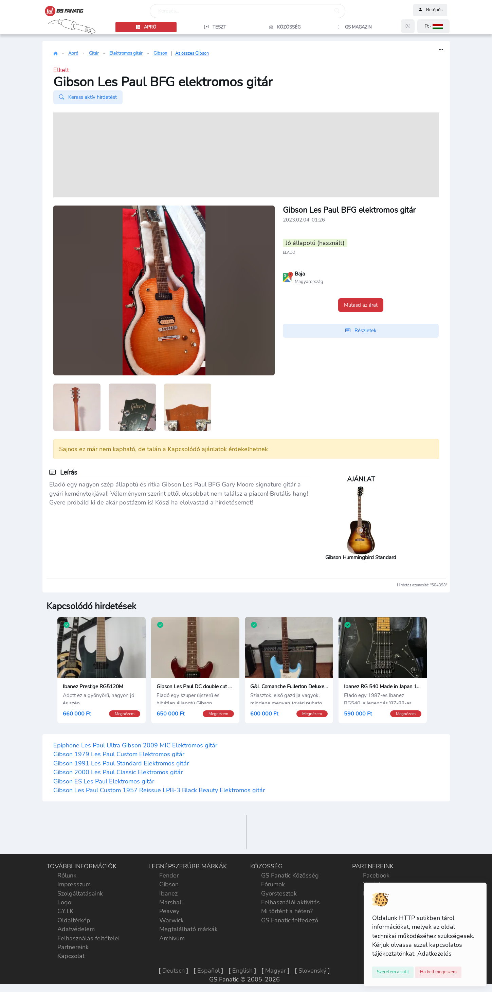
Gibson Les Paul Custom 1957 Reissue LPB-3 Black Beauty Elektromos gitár (159, 790)
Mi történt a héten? (287, 911)
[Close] (393, 972)
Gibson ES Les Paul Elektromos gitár (103, 781)
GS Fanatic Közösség (290, 875)
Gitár (94, 53)
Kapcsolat (71, 956)
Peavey (169, 911)
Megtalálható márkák (188, 929)
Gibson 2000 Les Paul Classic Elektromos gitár (118, 772)
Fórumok (273, 884)
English (242, 971)
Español (208, 971)
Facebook (376, 875)
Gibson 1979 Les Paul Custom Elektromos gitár (118, 754)
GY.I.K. (66, 911)
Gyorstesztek (279, 893)
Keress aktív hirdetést (88, 97)
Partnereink (73, 947)
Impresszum (74, 884)
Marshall (171, 902)
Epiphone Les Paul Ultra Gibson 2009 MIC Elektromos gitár (135, 745)
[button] (433, 26)
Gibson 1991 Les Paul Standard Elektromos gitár (121, 763)
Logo (64, 902)
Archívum (172, 938)
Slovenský (312, 971)
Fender (169, 875)
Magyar (275, 971)
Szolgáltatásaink (80, 893)
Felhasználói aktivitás (290, 902)
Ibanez (168, 893)
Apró (73, 53)
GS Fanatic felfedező (289, 920)
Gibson (160, 53)
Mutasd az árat (361, 305)
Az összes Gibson (192, 53)
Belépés (430, 10)
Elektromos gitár (126, 53)
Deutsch (173, 971)
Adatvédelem (76, 929)
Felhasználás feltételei (88, 938)
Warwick (171, 920)
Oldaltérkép (73, 920)
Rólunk (66, 875)
